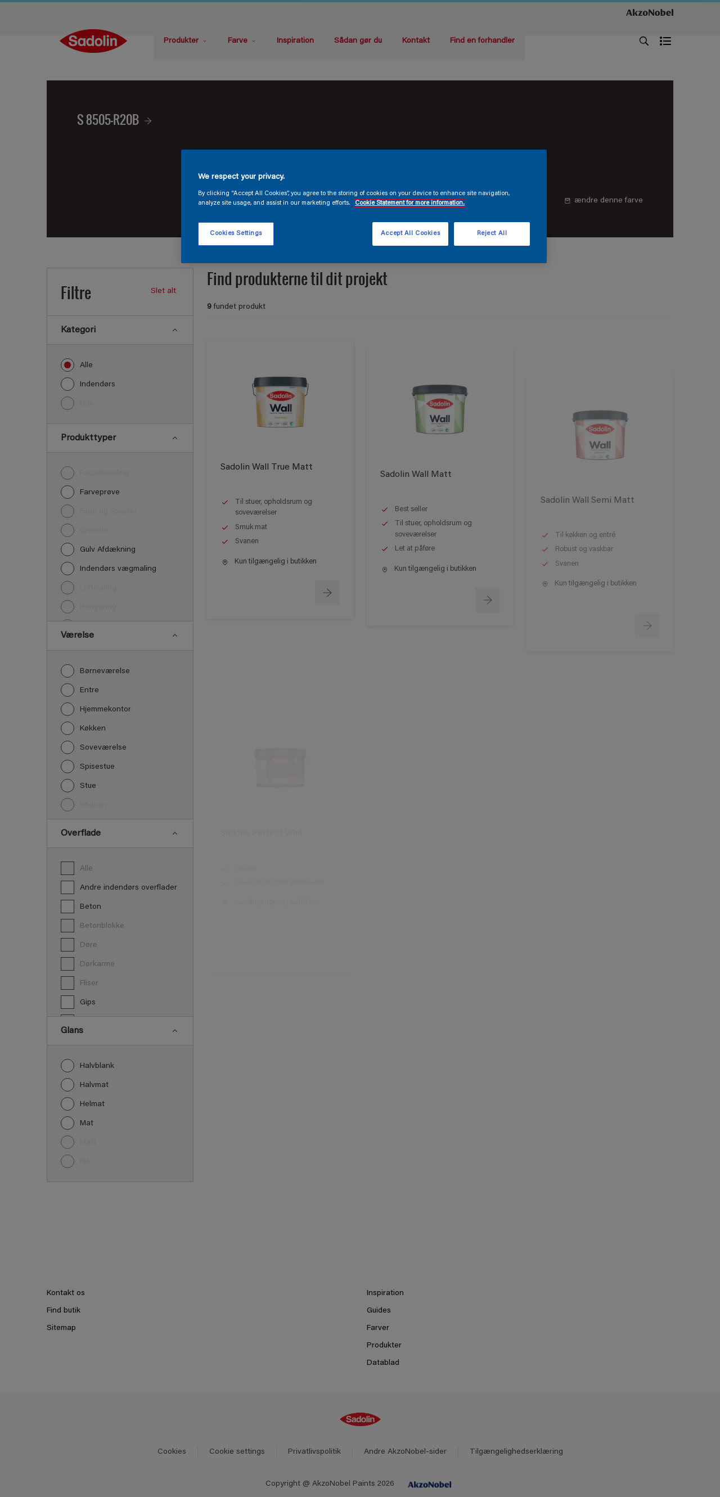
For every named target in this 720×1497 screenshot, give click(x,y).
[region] (364, 206)
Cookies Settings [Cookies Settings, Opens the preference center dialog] (236, 234)
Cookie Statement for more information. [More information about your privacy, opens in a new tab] (410, 203)
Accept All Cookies (410, 234)
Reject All (492, 234)
